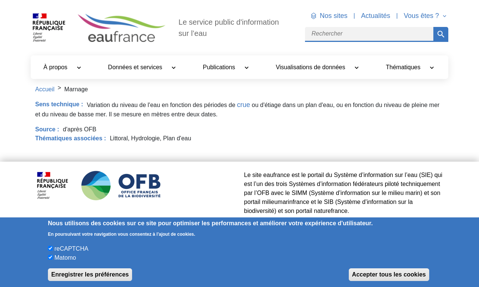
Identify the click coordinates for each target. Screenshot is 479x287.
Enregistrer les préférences (90, 274)
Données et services (136, 67)
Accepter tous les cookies (389, 274)
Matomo (65, 257)
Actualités (375, 15)
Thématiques (404, 67)
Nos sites (334, 15)
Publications (220, 67)
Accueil (45, 89)
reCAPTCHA (71, 248)
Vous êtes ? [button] (422, 15)
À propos (56, 67)
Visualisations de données (311, 67)
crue (243, 105)
